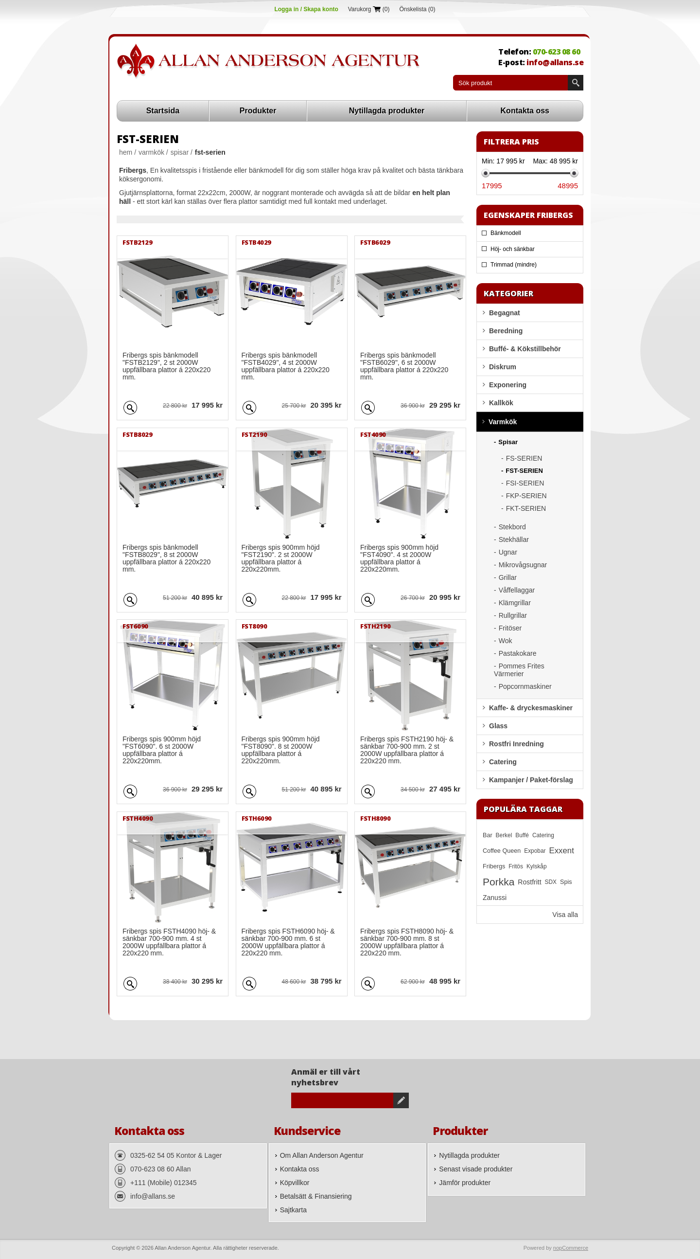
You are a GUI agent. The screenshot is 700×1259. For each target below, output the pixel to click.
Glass (498, 726)
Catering (503, 762)
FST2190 (254, 434)
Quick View (130, 406)
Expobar (534, 850)
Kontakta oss (525, 111)
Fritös (515, 866)
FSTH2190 (375, 626)
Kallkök (501, 403)
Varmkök (151, 152)
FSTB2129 (137, 242)
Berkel (504, 835)
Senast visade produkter (475, 1169)
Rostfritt (529, 882)
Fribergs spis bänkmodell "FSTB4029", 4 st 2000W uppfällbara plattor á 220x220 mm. (286, 366)
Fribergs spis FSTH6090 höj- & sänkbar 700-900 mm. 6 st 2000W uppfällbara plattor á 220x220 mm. (288, 942)
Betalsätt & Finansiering (316, 1196)
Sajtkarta (293, 1210)
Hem (125, 152)
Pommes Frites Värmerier (519, 670)
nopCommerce (570, 1248)
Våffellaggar (517, 590)
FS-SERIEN (524, 458)
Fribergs (494, 866)
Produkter (258, 111)
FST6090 (135, 626)
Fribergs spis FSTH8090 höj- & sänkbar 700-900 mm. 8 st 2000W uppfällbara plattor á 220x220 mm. (407, 942)
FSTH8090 (375, 818)
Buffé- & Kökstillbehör (525, 349)
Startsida (162, 111)
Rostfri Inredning (516, 744)
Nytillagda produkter (387, 111)
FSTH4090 (137, 818)
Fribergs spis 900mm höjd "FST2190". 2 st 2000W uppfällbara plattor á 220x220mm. (281, 558)
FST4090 (373, 434)
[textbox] (510, 82)
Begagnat (504, 313)
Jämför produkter (464, 1183)
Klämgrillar (515, 603)
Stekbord (512, 527)
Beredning (506, 331)
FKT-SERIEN (526, 508)
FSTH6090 (257, 818)
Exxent (561, 850)
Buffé (522, 835)
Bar (487, 835)
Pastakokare (518, 653)
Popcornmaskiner (525, 686)
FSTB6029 (375, 242)
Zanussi (495, 897)
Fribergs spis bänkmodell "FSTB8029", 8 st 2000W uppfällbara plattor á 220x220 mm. (166, 558)
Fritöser (510, 628)
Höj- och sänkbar (512, 249)
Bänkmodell (505, 233)
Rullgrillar (513, 615)
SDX (551, 882)
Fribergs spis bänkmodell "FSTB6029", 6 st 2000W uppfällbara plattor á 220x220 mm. (404, 366)
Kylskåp (536, 866)
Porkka (498, 881)
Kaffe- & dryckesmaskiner (531, 708)
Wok (505, 641)
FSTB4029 (256, 242)
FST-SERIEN (524, 470)
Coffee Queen (502, 850)
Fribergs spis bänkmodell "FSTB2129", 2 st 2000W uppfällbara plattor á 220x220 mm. (166, 366)
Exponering (507, 385)
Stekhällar (514, 539)
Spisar (180, 152)
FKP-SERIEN (526, 496)
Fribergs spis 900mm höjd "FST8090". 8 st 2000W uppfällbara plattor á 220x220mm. (281, 750)
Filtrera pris (511, 141)
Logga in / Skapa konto (306, 9)
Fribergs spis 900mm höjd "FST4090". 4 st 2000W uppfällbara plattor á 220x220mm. (399, 558)
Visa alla (565, 914)
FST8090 (254, 626)
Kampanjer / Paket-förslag (531, 780)
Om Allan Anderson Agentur (322, 1155)
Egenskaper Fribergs (528, 215)
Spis (566, 882)
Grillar (508, 577)
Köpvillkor (295, 1183)
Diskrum (502, 367)
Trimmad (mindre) (513, 264)
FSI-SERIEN (525, 483)
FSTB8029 (137, 434)
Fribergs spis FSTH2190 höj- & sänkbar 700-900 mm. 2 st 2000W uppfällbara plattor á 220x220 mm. (407, 750)
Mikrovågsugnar (523, 565)
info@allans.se (554, 62)
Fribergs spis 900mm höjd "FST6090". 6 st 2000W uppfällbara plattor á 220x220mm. (161, 750)
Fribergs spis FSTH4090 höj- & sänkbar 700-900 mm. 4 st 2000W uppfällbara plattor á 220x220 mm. (169, 942)
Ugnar (508, 552)
